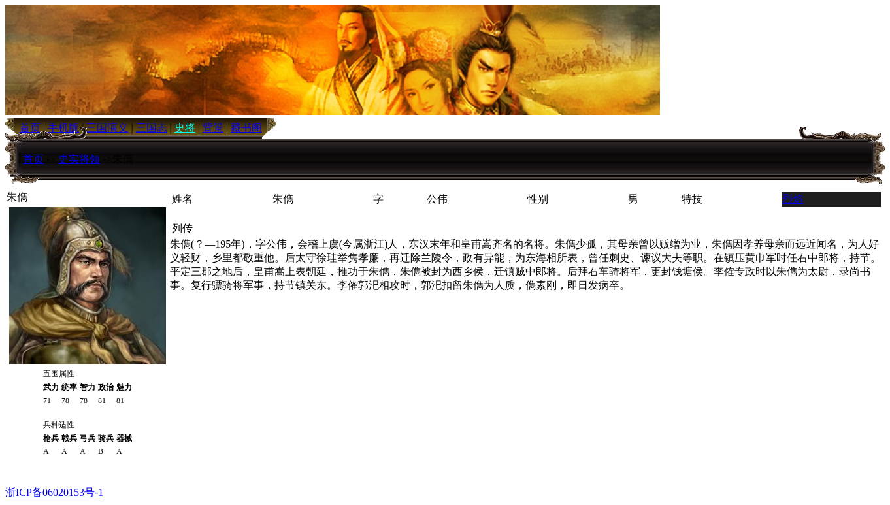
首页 (33, 159)
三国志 (151, 127)
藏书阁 (246, 127)
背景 (213, 127)
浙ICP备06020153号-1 (54, 492)
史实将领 (79, 159)
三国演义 (107, 127)
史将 (184, 127)
